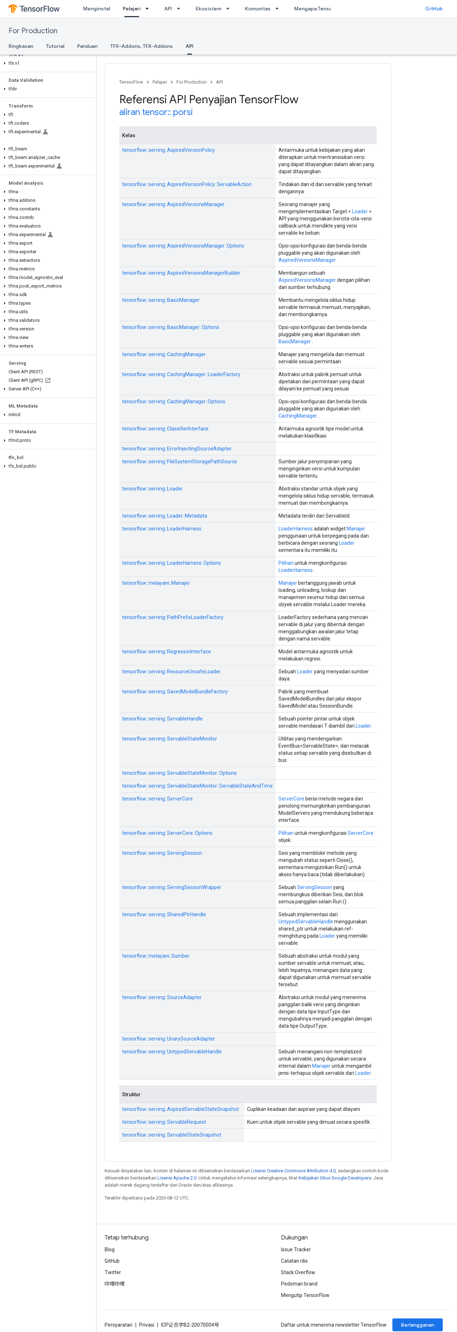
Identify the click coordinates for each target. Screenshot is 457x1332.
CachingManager (297, 416)
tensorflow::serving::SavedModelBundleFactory (175, 691)
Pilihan (285, 563)
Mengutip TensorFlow (305, 1295)
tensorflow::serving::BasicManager (161, 300)
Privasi (146, 1325)
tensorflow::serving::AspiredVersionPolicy (168, 150)
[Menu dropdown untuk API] (180, 8)
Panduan (87, 46)
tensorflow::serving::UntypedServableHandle (172, 1051)
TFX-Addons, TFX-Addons (141, 46)
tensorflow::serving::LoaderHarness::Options (171, 563)
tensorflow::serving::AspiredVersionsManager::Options (183, 246)
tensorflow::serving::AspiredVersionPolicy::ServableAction (187, 184)
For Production (33, 30)
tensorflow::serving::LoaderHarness (161, 529)
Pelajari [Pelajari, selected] (132, 8)
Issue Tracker (296, 1249)
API (168, 8)
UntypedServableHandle (305, 921)
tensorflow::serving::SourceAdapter (162, 997)
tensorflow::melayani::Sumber (156, 956)
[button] (46, 63)
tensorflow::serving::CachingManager (164, 354)
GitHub (434, 8)
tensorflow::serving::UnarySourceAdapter (168, 1039)
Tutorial (55, 46)
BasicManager (294, 341)
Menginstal (96, 8)
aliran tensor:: (145, 112)
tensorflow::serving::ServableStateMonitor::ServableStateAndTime (197, 786)
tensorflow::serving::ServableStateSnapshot (171, 1135)
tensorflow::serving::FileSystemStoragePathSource (179, 461)
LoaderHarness (295, 529)
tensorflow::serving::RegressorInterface (166, 651)
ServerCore (291, 799)
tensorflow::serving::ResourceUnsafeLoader (171, 671)
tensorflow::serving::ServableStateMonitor (169, 739)
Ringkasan (21, 46)
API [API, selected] (190, 46)
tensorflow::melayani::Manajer (156, 583)
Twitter (113, 1272)
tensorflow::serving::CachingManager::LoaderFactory (181, 374)
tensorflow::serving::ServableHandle (162, 719)
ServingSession (314, 887)
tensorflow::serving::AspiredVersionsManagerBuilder (181, 273)
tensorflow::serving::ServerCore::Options (167, 833)
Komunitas (258, 8)
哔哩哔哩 (115, 1284)
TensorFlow (131, 82)
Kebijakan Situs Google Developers (334, 1178)
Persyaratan (118, 1325)
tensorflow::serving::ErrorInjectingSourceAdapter (177, 449)
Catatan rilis (294, 1261)
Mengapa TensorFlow (319, 8)
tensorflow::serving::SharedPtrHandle (164, 914)
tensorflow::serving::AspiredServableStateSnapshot (180, 1109)
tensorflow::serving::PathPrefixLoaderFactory (173, 617)
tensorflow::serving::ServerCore (157, 799)
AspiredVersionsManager (307, 260)
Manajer (356, 529)
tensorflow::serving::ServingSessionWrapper (171, 887)
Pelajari (159, 82)
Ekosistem (208, 8)
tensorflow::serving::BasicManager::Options (170, 327)
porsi (183, 112)
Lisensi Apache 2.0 (176, 1178)
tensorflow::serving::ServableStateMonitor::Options (179, 773)
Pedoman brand (299, 1284)
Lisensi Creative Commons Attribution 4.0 (293, 1170)
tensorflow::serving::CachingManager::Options (173, 401)
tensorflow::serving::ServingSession (162, 853)
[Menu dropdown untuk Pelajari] (149, 8)
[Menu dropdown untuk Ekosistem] (229, 8)
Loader (360, 211)
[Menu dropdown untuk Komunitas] (279, 8)
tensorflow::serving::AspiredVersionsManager (173, 204)
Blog (110, 1249)
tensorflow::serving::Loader (152, 489)
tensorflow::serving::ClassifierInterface (165, 428)
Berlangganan (417, 1325)
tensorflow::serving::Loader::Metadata (164, 516)
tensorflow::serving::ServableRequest (164, 1122)
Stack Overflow (298, 1272)
